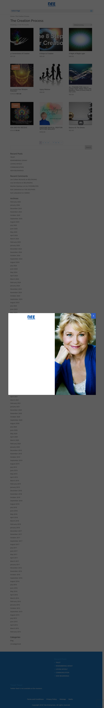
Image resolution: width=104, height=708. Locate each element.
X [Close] (93, 315)
